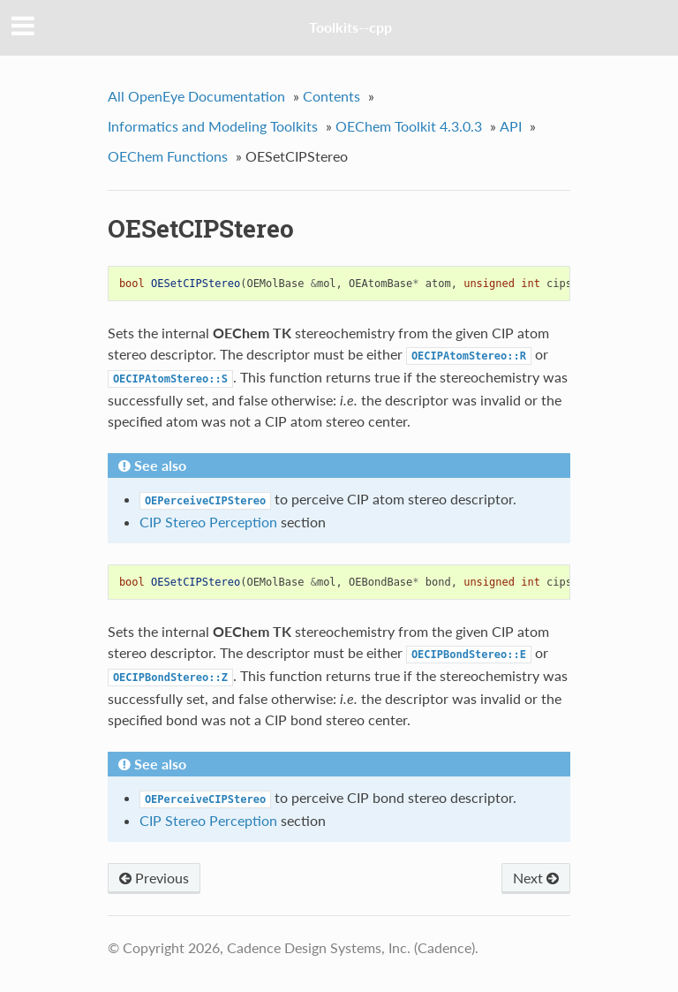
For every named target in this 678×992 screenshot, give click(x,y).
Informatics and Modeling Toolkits (213, 125)
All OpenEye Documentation (196, 95)
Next (536, 877)
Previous (154, 877)
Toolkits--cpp (350, 27)
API (511, 125)
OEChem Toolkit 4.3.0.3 (408, 125)
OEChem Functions (168, 156)
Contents (331, 95)
